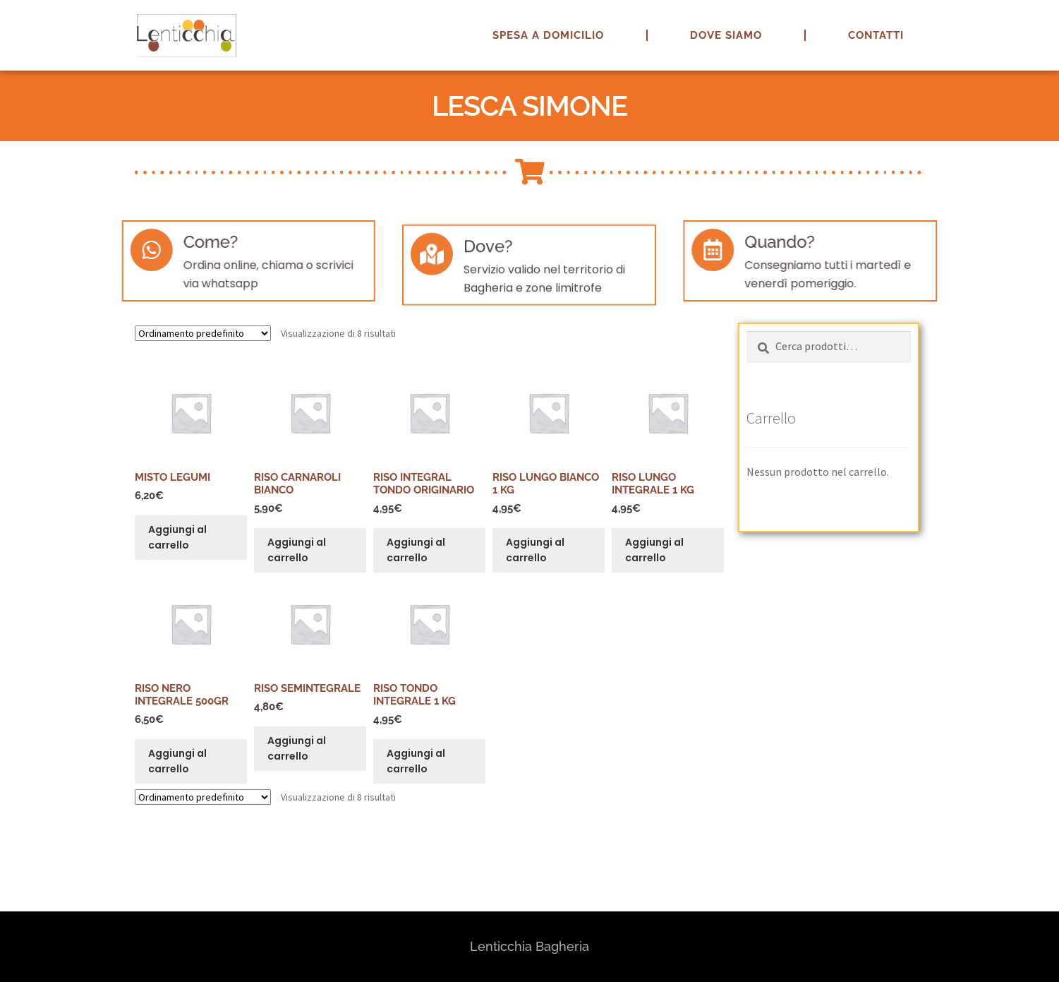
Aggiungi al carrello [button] (177, 537)
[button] (1029, 19)
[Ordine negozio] (203, 333)
